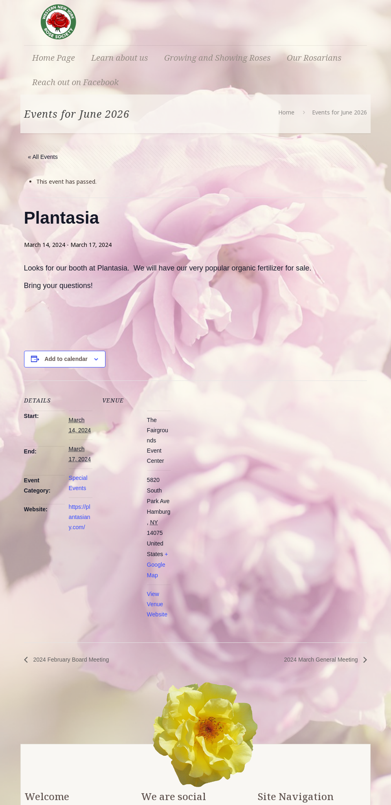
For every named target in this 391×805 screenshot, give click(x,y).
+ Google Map (157, 564)
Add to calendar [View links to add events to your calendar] (66, 359)
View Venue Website (157, 604)
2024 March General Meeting (321, 659)
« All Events (43, 157)
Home (286, 112)
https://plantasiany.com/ (79, 517)
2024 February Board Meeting (70, 659)
